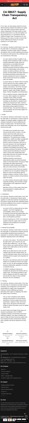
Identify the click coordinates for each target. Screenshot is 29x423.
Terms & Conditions (5, 371)
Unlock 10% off (26, 416)
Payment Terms (5, 387)
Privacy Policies (5, 373)
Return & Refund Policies (7, 389)
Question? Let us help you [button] (21, 421)
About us (3, 369)
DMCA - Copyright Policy (7, 375)
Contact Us (3, 391)
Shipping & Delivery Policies (7, 385)
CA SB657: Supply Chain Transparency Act (11, 378)
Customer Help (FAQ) (6, 393)
